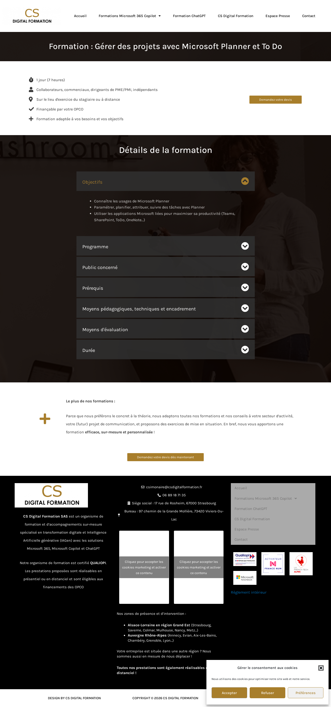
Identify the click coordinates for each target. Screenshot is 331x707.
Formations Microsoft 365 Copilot (130, 16)
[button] (321, 668)
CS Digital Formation (235, 16)
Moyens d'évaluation (105, 329)
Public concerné (99, 267)
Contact (308, 16)
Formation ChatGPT (189, 16)
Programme (95, 246)
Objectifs (92, 182)
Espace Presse (278, 16)
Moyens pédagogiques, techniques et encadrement (139, 309)
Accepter (229, 693)
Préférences (306, 693)
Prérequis (92, 288)
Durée (88, 350)
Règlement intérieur (249, 583)
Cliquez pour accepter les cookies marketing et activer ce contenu (144, 567)
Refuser (267, 693)
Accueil (80, 16)
